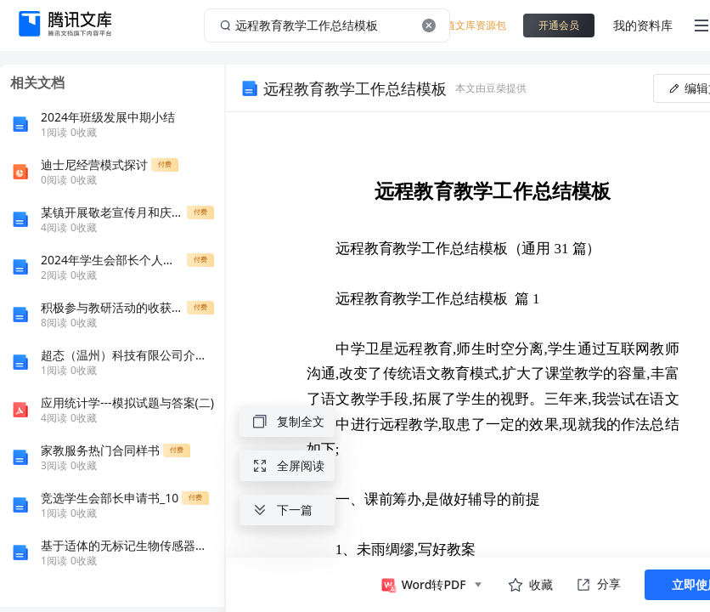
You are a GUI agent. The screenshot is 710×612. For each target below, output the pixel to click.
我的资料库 (643, 25)
